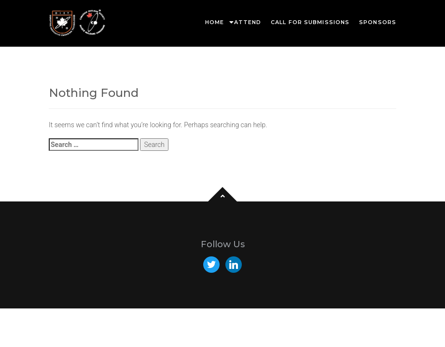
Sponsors (377, 22)
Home (214, 22)
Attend (248, 22)
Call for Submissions (310, 22)
